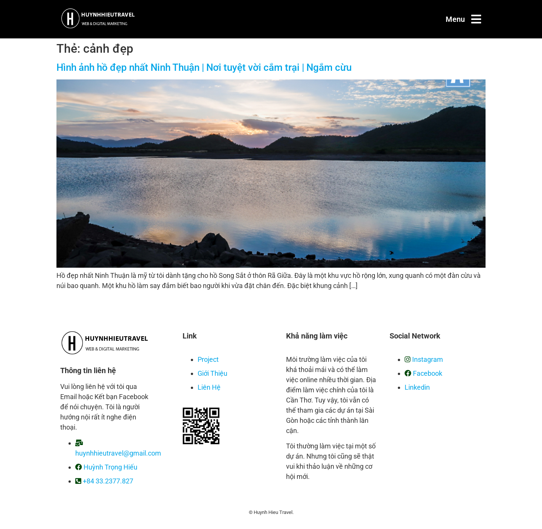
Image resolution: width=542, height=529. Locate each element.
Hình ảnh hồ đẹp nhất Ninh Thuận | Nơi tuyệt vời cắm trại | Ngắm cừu (204, 67)
